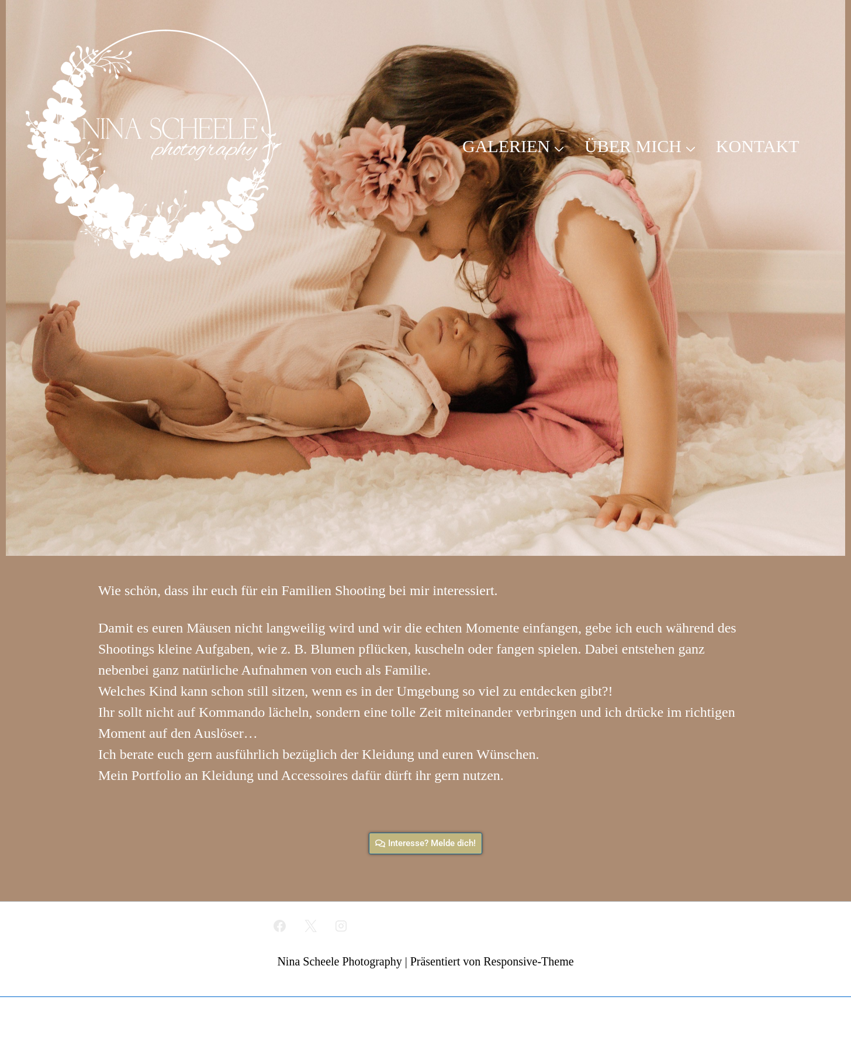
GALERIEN (514, 146)
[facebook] (279, 925)
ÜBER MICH (641, 146)
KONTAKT (758, 146)
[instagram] (341, 925)
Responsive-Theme (528, 961)
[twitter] (310, 925)
